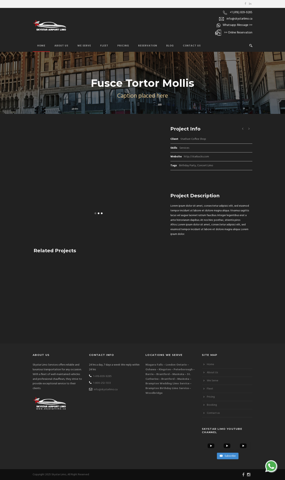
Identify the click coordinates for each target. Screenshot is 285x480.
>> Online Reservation (238, 32)
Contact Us (192, 46)
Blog (170, 46)
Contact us (213, 413)
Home (41, 46)
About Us (61, 46)
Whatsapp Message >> (237, 25)
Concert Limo (205, 165)
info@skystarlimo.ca (239, 18)
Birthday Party (187, 165)
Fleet (104, 46)
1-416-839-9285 (100, 376)
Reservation (147, 46)
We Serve (84, 46)
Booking (212, 405)
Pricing (123, 46)
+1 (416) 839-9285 (241, 12)
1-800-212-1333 (100, 383)
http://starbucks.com (196, 156)
